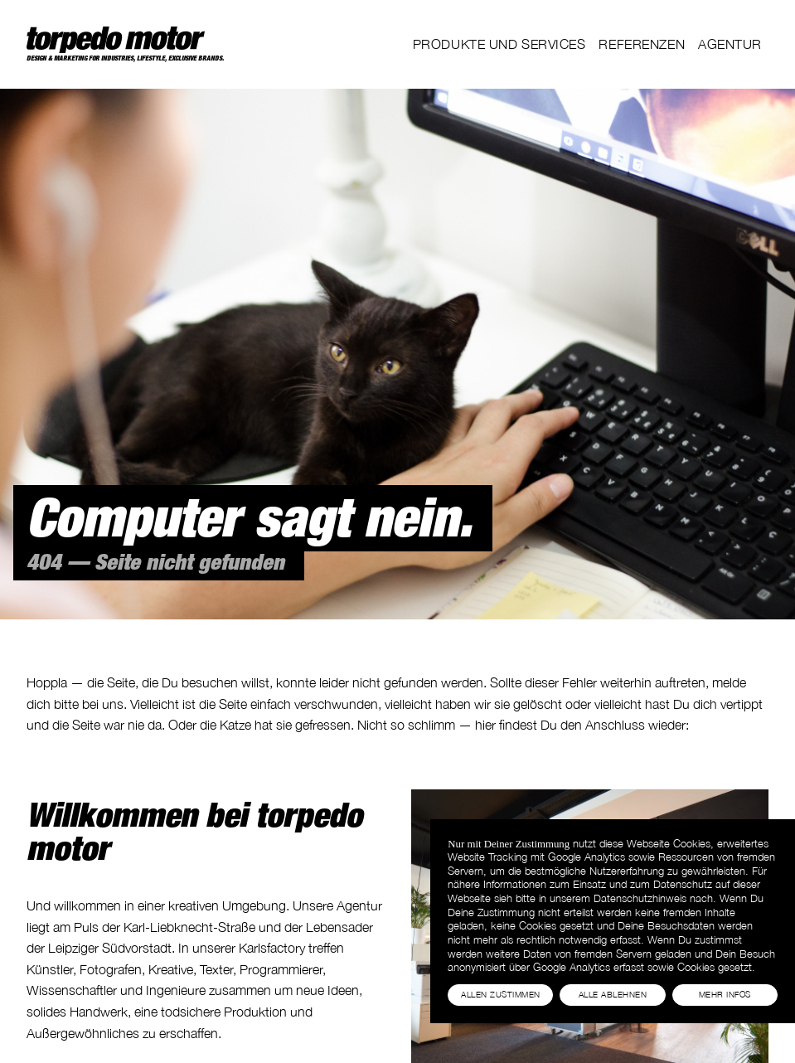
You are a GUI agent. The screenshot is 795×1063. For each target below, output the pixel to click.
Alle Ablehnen (613, 994)
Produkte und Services (499, 43)
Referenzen (642, 43)
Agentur (730, 43)
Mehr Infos (725, 994)
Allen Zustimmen (500, 994)
